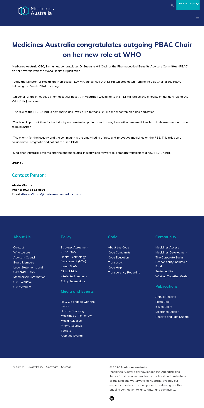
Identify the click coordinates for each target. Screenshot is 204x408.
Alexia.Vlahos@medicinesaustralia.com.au (51, 194)
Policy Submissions (73, 281)
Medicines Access (167, 247)
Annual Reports (165, 296)
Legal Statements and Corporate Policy (28, 270)
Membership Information (29, 277)
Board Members (23, 262)
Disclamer (18, 367)
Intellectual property (74, 276)
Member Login (188, 3)
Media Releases (71, 320)
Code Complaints (119, 252)
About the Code (118, 247)
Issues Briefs (69, 266)
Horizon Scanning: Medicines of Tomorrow (76, 313)
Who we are (21, 252)
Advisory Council (24, 257)
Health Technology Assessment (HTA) (73, 259)
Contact (18, 247)
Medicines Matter (166, 312)
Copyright (52, 367)
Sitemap (66, 367)
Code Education (118, 257)
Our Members (22, 287)
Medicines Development (171, 252)
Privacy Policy (35, 367)
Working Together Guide (171, 276)
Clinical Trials (69, 271)
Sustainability (164, 271)
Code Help (115, 267)
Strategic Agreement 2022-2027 (74, 250)
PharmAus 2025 (72, 325)
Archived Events (72, 335)
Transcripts (115, 262)
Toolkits (66, 330)
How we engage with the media (78, 304)
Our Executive (22, 282)
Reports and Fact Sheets (172, 317)
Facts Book (162, 301)
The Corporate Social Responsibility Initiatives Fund (171, 262)
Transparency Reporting (124, 272)
